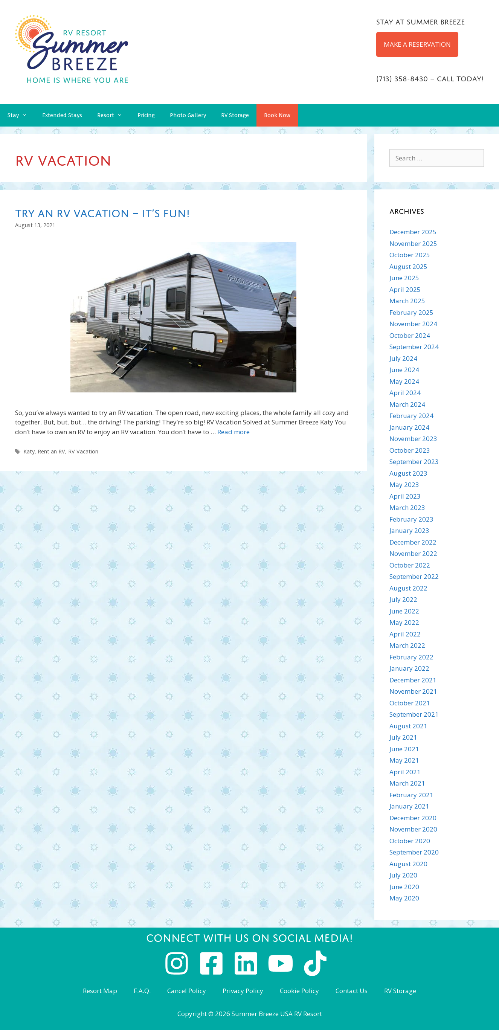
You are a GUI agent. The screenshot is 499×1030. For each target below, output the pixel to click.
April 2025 (405, 289)
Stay (21, 115)
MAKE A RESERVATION (417, 44)
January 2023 (409, 530)
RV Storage (235, 115)
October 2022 (409, 565)
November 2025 (413, 243)
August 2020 (408, 863)
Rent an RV (51, 451)
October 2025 (409, 254)
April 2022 (405, 634)
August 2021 (408, 726)
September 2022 (414, 576)
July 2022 (403, 599)
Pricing (146, 115)
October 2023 (409, 450)
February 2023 (411, 519)
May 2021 (404, 760)
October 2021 (409, 703)
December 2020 (412, 817)
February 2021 (411, 794)
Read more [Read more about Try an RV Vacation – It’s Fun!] (233, 431)
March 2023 (407, 507)
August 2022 (408, 588)
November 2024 (413, 323)
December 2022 (412, 542)
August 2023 (408, 473)
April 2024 (405, 392)
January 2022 (409, 668)
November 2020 (413, 829)
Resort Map (100, 990)
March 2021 (407, 783)
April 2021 (405, 772)
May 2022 (404, 622)
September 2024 (414, 346)
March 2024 (407, 404)
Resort (113, 115)
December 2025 (412, 231)
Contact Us (352, 990)
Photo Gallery (188, 115)
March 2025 (407, 300)
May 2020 (404, 898)
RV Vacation (83, 451)
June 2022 (404, 611)
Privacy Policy (243, 990)
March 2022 (407, 645)
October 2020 (409, 840)
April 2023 (405, 496)
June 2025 (404, 277)
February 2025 (411, 312)
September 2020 (414, 852)
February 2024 (411, 415)
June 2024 (404, 369)
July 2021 (403, 737)
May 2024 (404, 381)
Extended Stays (62, 115)
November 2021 (413, 691)
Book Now (277, 115)
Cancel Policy (186, 990)
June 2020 (404, 886)
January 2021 (409, 806)
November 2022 (413, 553)
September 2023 (414, 461)
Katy (29, 451)
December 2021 (412, 680)
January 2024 (409, 427)
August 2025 (408, 266)
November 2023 (413, 438)
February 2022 (411, 657)
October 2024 (409, 335)
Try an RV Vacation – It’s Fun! (102, 211)
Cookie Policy (299, 990)
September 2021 (414, 714)
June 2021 (404, 749)
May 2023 (404, 484)
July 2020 (403, 875)
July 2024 (403, 358)
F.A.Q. (142, 990)
